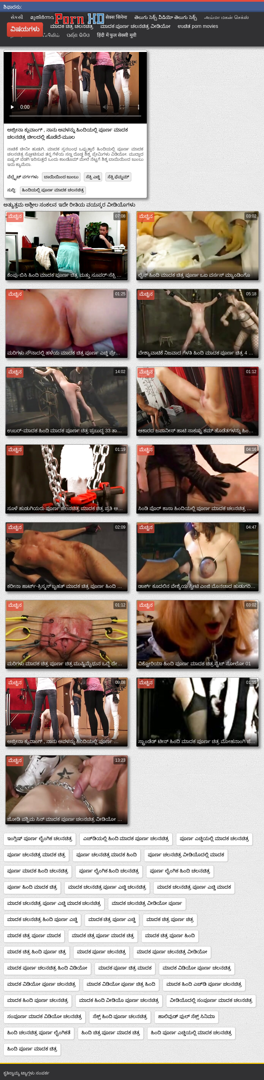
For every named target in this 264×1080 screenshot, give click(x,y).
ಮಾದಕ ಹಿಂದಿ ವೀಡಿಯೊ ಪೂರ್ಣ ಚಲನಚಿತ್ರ (119, 1000)
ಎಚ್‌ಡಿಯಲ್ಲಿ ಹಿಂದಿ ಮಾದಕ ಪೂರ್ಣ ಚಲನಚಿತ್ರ (126, 838)
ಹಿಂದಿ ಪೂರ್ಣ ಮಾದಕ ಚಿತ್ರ (32, 1048)
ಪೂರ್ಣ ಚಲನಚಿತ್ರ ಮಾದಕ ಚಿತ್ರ (36, 854)
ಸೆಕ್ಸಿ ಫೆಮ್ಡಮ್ (118, 176)
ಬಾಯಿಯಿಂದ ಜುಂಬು (61, 176)
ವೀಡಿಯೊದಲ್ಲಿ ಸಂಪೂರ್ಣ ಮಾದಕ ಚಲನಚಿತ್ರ (211, 1000)
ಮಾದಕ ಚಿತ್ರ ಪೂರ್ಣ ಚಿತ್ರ (170, 919)
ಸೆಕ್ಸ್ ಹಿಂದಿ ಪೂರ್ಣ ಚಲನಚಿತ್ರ (120, 1016)
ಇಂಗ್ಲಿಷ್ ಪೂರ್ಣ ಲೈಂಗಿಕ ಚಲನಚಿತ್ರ (39, 838)
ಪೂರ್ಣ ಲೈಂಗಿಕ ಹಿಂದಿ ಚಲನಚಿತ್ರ (109, 870)
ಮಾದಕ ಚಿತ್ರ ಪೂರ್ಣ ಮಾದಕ (34, 935)
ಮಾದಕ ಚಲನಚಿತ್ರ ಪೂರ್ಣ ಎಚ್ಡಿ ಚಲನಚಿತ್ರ (107, 887)
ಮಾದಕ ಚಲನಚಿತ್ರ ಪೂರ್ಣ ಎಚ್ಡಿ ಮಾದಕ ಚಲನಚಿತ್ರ (54, 903)
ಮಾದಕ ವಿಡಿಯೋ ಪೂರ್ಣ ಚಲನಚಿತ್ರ (197, 968)
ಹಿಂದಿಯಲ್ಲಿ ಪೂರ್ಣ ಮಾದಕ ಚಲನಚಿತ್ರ (53, 190)
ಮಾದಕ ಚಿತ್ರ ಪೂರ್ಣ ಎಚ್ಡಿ (112, 919)
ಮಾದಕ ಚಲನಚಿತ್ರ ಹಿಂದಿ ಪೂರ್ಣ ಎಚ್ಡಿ (42, 919)
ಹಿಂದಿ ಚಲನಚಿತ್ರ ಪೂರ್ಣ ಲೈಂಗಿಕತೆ (38, 1032)
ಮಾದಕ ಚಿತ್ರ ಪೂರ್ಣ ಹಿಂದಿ (170, 935)
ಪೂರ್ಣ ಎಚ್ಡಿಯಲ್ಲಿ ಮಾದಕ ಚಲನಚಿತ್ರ (214, 838)
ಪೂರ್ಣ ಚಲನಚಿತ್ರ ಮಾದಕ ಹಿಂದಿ (106, 854)
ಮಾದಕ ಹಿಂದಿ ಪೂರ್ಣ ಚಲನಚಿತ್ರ (37, 1000)
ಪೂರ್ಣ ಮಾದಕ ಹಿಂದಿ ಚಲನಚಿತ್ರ (37, 870)
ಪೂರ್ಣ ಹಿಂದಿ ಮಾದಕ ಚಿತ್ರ (32, 887)
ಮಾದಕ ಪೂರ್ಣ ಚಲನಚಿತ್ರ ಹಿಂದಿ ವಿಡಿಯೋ (47, 968)
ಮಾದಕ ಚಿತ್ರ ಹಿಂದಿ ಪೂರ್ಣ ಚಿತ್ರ (36, 951)
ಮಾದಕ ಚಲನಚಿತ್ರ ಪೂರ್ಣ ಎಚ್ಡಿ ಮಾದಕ (194, 887)
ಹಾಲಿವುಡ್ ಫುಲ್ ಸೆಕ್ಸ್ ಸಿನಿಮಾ (186, 1016)
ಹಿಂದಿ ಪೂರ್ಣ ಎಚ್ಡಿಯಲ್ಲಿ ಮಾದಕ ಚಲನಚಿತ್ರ (191, 1032)
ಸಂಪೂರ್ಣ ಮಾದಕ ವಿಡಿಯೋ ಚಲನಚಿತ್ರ (44, 1016)
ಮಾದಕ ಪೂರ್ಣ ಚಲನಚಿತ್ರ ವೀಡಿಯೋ (172, 951)
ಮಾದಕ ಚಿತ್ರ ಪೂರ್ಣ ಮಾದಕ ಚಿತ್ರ (103, 935)
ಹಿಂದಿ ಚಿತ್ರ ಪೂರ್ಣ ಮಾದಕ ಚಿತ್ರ (110, 1032)
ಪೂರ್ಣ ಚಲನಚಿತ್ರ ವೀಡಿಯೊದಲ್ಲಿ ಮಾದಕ (186, 854)
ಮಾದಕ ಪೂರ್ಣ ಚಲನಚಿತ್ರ (101, 951)
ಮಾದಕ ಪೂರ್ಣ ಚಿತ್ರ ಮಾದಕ (125, 968)
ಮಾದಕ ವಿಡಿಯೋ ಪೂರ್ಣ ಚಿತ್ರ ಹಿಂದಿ (121, 984)
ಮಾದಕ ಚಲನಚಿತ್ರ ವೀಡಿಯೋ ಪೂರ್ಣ (147, 903)
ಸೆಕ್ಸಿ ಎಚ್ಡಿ (93, 176)
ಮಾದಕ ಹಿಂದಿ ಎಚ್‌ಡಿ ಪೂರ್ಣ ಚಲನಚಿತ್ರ (204, 984)
